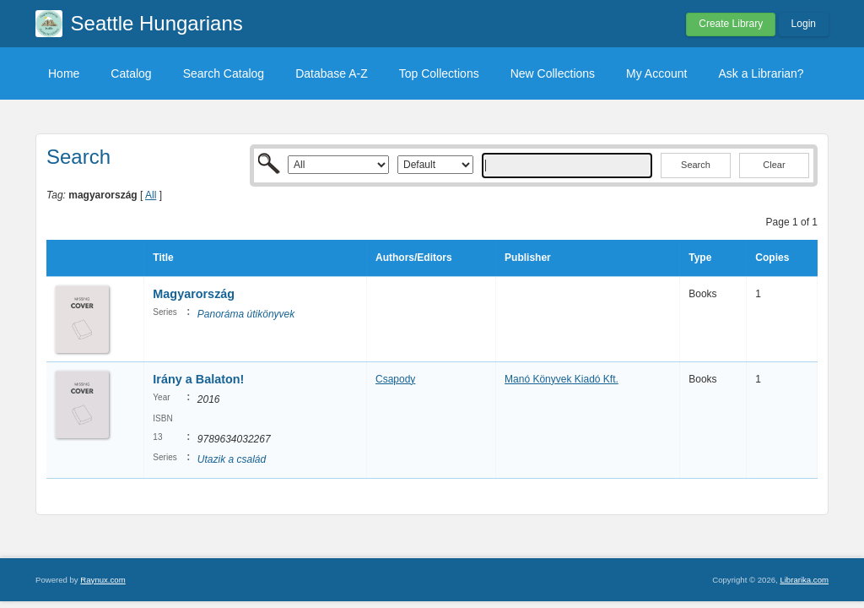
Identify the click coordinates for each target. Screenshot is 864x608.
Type (699, 257)
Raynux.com (102, 579)
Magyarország (194, 294)
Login (803, 24)
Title (163, 257)
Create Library (731, 24)
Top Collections (439, 73)
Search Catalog (224, 73)
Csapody (395, 379)
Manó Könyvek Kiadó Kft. (561, 379)
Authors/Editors (413, 257)
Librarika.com (804, 579)
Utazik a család (231, 459)
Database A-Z (331, 73)
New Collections (552, 73)
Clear (774, 165)
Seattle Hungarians (157, 23)
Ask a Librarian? (760, 73)
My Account (656, 73)
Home (63, 73)
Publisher (528, 257)
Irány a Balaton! (198, 379)
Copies (772, 257)
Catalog (131, 73)
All (150, 195)
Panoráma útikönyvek (245, 314)
